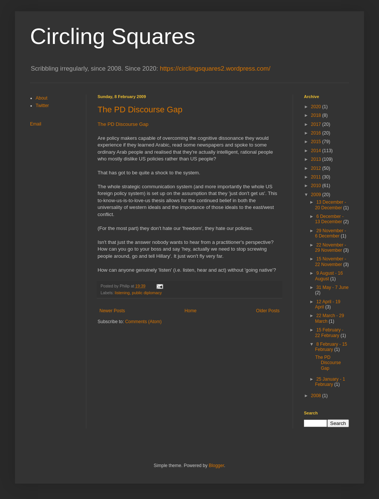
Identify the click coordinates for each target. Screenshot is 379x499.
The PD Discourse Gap (140, 109)
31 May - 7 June (332, 287)
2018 (316, 115)
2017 (316, 124)
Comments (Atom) (143, 321)
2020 (316, 106)
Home (191, 310)
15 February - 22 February (329, 332)
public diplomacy (147, 292)
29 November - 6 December (330, 233)
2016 (316, 133)
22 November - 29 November (330, 247)
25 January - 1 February (330, 382)
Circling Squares (112, 36)
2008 (316, 395)
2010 (316, 185)
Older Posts (268, 310)
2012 (316, 168)
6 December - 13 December (329, 219)
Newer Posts (112, 310)
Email (35, 124)
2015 (316, 141)
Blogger (216, 465)
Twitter (42, 105)
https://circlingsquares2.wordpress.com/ (215, 68)
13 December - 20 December (330, 205)
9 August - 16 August (329, 276)
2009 (316, 194)
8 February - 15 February (331, 347)
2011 (316, 177)
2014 (316, 150)
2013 (316, 159)
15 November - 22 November (330, 261)
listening (122, 292)
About (41, 98)
